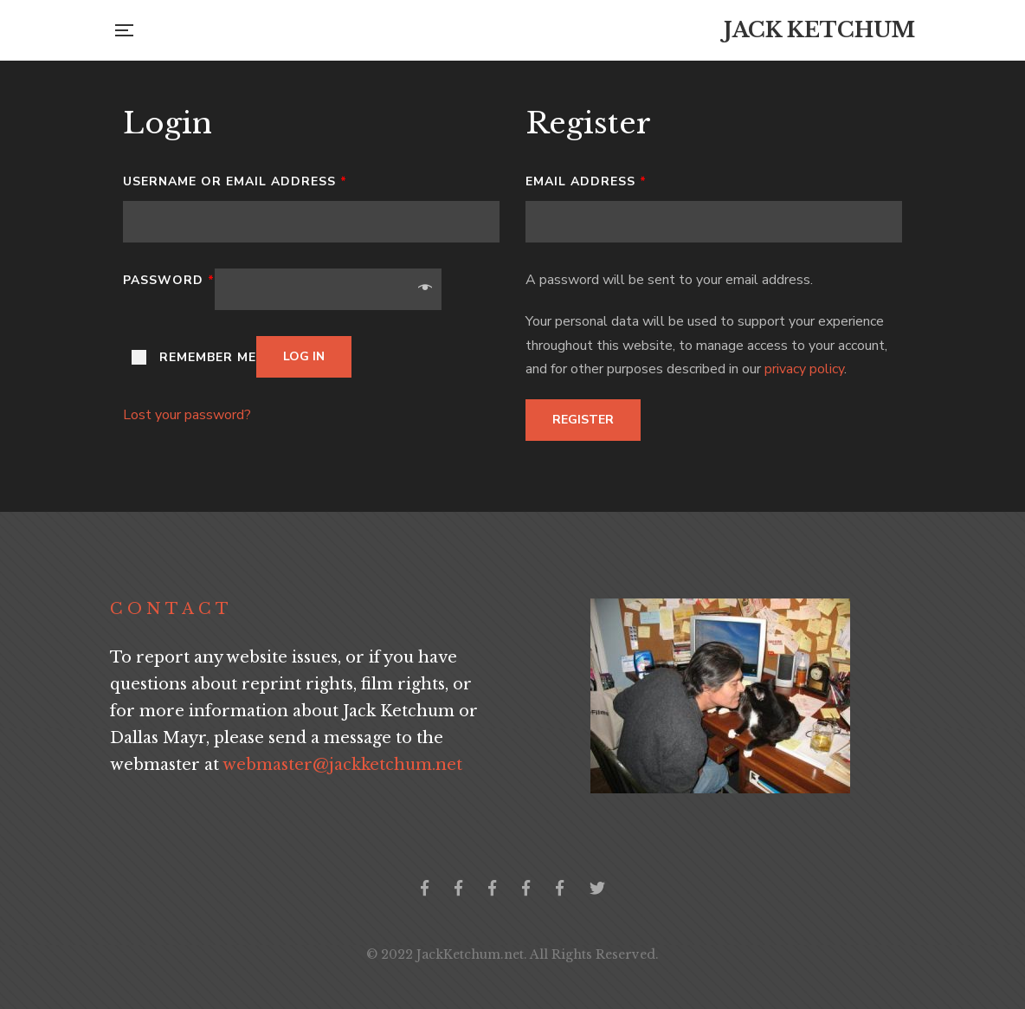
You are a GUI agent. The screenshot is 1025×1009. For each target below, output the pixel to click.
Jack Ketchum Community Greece (526, 888)
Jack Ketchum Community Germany (492, 888)
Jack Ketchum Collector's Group (458, 888)
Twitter (597, 888)
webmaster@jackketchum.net (342, 764)
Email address (586, 181)
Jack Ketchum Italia (560, 888)
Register (583, 419)
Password (169, 280)
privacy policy (804, 368)
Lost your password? (187, 414)
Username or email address (235, 181)
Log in (304, 356)
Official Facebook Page (425, 888)
